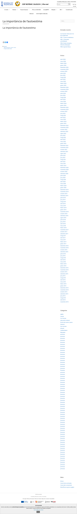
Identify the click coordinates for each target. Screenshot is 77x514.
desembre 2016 (64, 245)
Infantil (62, 328)
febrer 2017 (63, 241)
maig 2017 (63, 235)
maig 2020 (63, 179)
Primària (62, 370)
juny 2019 (62, 199)
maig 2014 (63, 298)
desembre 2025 (64, 67)
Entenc (38, 511)
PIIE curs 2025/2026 (36, 9)
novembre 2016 (64, 247)
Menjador (55, 10)
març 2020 (63, 183)
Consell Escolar (69, 9)
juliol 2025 (63, 73)
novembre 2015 (64, 270)
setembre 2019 (64, 195)
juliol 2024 (63, 93)
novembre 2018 (64, 211)
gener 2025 (63, 85)
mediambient (63, 330)
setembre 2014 (64, 294)
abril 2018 (63, 223)
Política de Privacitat (30, 498)
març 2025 (63, 81)
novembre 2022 (64, 127)
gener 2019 (63, 209)
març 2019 (63, 205)
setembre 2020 (64, 173)
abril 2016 (63, 259)
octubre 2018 (63, 213)
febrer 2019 (63, 207)
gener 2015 (63, 286)
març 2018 (63, 225)
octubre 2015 (63, 271)
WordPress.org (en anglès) (67, 487)
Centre (62, 316)
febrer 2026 (63, 63)
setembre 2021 (64, 151)
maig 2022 (63, 137)
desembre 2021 (64, 145)
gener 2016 (63, 265)
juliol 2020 (63, 175)
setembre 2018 (64, 215)
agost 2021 (63, 153)
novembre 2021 (64, 147)
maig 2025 (63, 77)
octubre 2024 (63, 91)
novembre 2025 (64, 69)
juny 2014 (62, 296)
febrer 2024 (63, 103)
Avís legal (24, 498)
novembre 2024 (64, 89)
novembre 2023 (64, 109)
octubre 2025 (63, 71)
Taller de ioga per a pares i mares (10, 47)
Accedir (74, 6)
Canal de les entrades (66, 483)
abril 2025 (63, 79)
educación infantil (65, 320)
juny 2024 (62, 95)
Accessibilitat (52, 498)
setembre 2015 (64, 274)
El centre (8, 10)
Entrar (62, 481)
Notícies (16, 10)
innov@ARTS (46, 9)
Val (73, 4)
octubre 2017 (63, 231)
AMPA (61, 314)
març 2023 (63, 119)
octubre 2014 (63, 292)
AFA (62, 10)
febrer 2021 (63, 165)
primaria (62, 334)
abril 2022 (63, 139)
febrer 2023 (63, 121)
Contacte (47, 498)
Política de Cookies (37, 498)
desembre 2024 (64, 87)
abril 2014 (63, 300)
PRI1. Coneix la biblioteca (66, 37)
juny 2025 (62, 75)
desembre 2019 (64, 189)
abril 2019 (63, 203)
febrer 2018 (63, 227)
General (5, 46)
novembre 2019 (64, 191)
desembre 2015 (64, 267)
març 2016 (63, 261)
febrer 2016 (63, 263)
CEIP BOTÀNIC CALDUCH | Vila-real (35, 4)
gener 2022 (63, 143)
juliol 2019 (63, 197)
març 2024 (63, 101)
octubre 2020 (63, 171)
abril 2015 (63, 279)
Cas (75, 4)
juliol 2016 (63, 253)
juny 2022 (62, 135)
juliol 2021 (63, 155)
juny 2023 (62, 113)
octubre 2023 (63, 111)
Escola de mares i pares (66, 322)
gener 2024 (63, 105)
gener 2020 (63, 187)
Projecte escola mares (8, 48)
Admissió (32, 13)
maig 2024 (63, 97)
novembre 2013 (64, 302)
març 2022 (63, 141)
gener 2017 (63, 243)
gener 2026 (63, 65)
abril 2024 (63, 99)
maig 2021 (63, 159)
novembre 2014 (64, 290)
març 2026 (63, 61)
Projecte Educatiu (25, 10)
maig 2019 (63, 201)
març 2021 (63, 163)
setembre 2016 (64, 251)
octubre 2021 (63, 149)
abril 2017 (63, 237)
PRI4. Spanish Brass (65, 47)
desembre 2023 (64, 107)
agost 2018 (63, 217)
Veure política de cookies (38, 509)
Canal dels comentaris (66, 485)
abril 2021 (63, 161)
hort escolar (63, 326)
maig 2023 (63, 115)
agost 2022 (63, 133)
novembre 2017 (64, 229)
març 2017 (63, 239)
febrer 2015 (63, 283)
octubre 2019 (63, 193)
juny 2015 (62, 275)
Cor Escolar (63, 318)
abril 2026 (63, 59)
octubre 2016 (63, 249)
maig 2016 (63, 257)
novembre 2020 (64, 169)
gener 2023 (63, 123)
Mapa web (43, 498)
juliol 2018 (63, 219)
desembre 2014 (64, 288)
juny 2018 (62, 221)
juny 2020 (62, 177)
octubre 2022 (63, 129)
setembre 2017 (64, 233)
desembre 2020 (64, 167)
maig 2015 (63, 278)
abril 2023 (63, 117)
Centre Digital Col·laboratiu (41, 13)
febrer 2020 (63, 185)
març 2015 (63, 282)
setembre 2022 (64, 131)
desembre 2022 (64, 125)
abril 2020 (63, 181)
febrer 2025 (63, 83)
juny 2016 (62, 255)
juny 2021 (62, 157)
